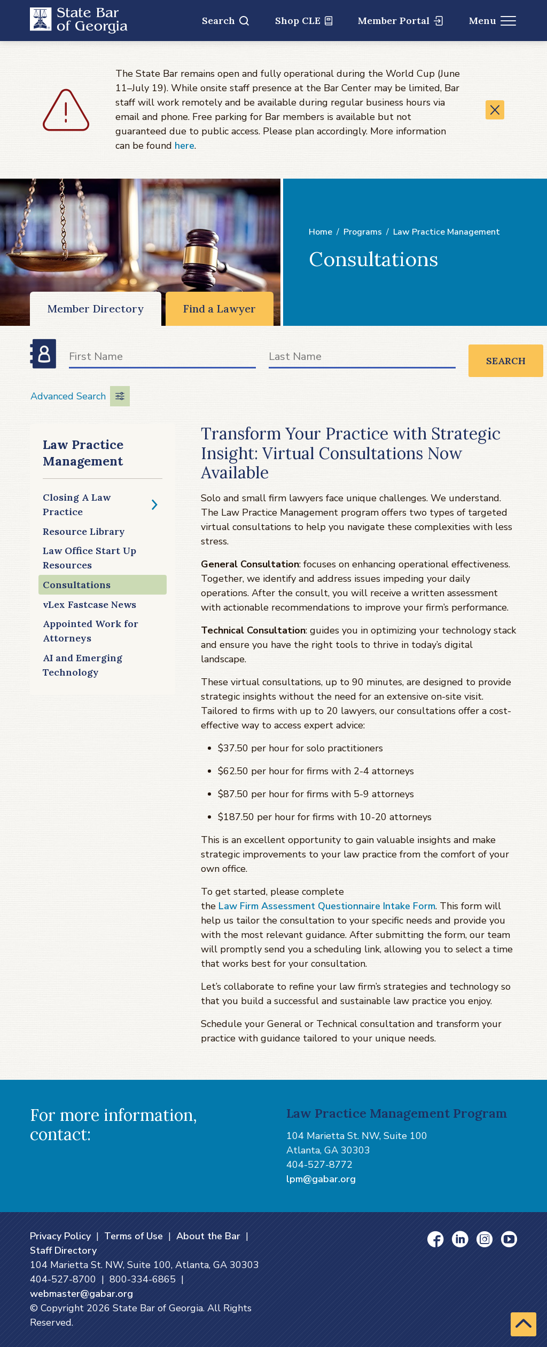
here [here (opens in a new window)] (184, 145)
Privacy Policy (60, 1236)
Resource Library (84, 531)
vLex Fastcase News (89, 604)
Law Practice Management (446, 232)
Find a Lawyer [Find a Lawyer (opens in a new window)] (219, 308)
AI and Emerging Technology (82, 665)
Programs (362, 232)
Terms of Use (133, 1236)
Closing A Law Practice (77, 504)
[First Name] (162, 358)
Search (225, 20)
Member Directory (96, 308)
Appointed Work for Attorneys (90, 631)
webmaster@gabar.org (81, 1293)
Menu (493, 20)
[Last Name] (362, 358)
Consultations (77, 585)
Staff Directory (63, 1250)
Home (320, 232)
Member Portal (400, 20)
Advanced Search (80, 396)
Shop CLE (303, 20)
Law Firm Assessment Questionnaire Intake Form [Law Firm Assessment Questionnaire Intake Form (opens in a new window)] (326, 906)
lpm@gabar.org (321, 1179)
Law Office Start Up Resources (89, 557)
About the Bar (208, 1236)
